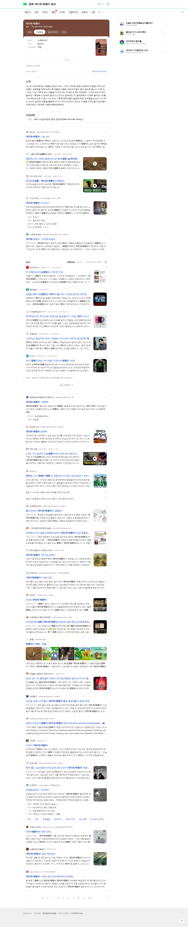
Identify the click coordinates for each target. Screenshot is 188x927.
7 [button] (73, 898)
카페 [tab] (36, 12)
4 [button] (57, 898)
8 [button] (78, 898)
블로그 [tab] (28, 12)
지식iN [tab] (62, 12)
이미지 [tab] (45, 12)
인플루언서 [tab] (73, 12)
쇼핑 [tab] (93, 12)
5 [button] (63, 898)
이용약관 (37, 913)
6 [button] (68, 898)
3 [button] (52, 898)
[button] (100, 4)
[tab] (28, 32)
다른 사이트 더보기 (99, 71)
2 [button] (47, 898)
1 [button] (42, 898)
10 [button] (89, 898)
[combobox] (62, 4)
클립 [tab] (54, 12)
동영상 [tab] (85, 12)
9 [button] (83, 898)
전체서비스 (27, 913)
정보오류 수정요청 (33, 65)
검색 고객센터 (63, 913)
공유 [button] (182, 12)
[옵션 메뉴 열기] (106, 132)
